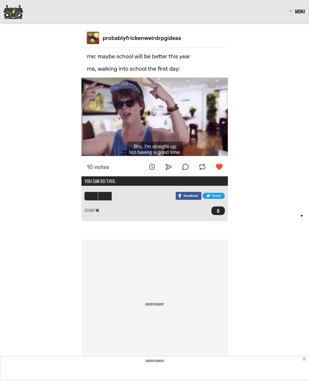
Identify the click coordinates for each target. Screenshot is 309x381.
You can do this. (100, 181)
